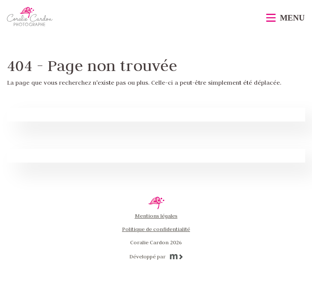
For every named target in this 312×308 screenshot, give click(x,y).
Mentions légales (156, 215)
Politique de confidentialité (156, 228)
